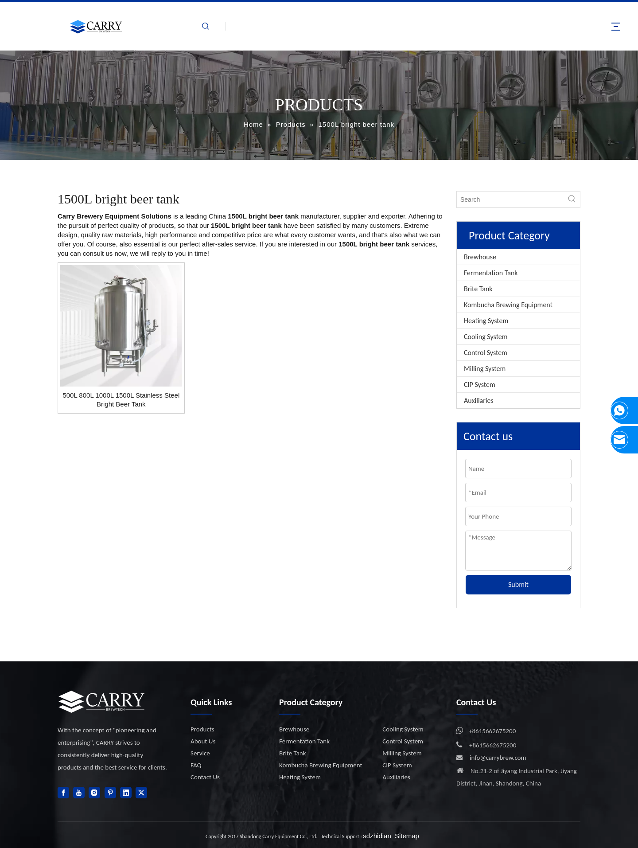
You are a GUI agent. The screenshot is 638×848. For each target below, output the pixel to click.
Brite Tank (478, 289)
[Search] (510, 199)
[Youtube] (79, 792)
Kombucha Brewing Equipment (508, 305)
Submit (518, 584)
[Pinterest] (110, 792)
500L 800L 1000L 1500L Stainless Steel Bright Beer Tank (120, 399)
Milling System (485, 368)
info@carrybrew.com (498, 758)
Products (202, 729)
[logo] (102, 701)
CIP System (479, 384)
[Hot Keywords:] (572, 199)
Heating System (486, 321)
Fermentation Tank (491, 273)
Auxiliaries (479, 400)
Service (200, 753)
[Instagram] (94, 792)
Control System (485, 352)
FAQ (196, 765)
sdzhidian (377, 836)
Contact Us (205, 777)
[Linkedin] (126, 792)
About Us (203, 741)
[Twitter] (141, 792)
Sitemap (407, 836)
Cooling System (486, 336)
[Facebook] (63, 792)
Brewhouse (480, 257)
